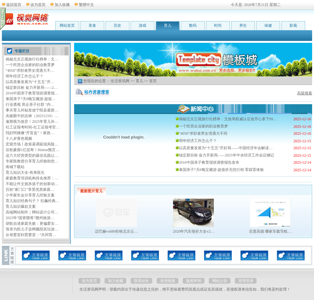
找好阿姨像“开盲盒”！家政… (30, 133)
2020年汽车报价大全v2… (193, 231)
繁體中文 (86, 5)
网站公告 (219, 281)
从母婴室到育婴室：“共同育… (31, 235)
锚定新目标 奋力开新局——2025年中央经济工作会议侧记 (226, 155)
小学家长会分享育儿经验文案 (30, 195)
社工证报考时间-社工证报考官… (33, 127)
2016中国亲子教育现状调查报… (32, 93)
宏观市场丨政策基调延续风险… (32, 144)
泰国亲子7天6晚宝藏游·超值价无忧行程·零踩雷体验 (221, 169)
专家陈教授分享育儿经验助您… (32, 161)
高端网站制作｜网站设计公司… (32, 212)
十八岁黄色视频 (19, 138)
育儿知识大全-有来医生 (25, 172)
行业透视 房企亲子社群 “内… (30, 104)
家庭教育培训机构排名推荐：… (32, 178)
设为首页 (38, 5)
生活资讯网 (120, 81)
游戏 (142, 25)
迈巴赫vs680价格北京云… (116, 231)
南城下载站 (15, 167)
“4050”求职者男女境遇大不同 (203, 133)
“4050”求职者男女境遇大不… (30, 70)
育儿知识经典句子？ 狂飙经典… (32, 201)
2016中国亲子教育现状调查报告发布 (209, 162)
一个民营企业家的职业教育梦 (30, 65)
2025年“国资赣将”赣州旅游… (30, 218)
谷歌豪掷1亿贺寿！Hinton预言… (32, 150)
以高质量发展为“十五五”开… (30, 82)
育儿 (167, 25)
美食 (92, 25)
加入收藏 (62, 5)
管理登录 (245, 281)
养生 (243, 25)
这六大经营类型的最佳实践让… (32, 155)
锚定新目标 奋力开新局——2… (31, 87)
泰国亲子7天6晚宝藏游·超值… (31, 99)
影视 (293, 25)
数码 (193, 25)
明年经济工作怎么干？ (24, 76)
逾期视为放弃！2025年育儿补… (32, 121)
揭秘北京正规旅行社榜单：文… (32, 59)
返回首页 (13, 5)
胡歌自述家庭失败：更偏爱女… (32, 223)
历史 (117, 25)
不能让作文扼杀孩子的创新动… (32, 184)
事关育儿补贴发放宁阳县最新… (32, 110)
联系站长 (141, 281)
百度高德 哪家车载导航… (270, 231)
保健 (268, 25)
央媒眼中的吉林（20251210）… (32, 116)
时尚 (218, 25)
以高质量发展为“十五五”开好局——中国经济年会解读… (226, 148)
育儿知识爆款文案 (21, 206)
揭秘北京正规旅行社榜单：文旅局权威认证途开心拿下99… (228, 119)
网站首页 (67, 25)
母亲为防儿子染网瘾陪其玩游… (32, 229)
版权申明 (193, 281)
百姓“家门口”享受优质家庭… (30, 189)
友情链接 (167, 281)
